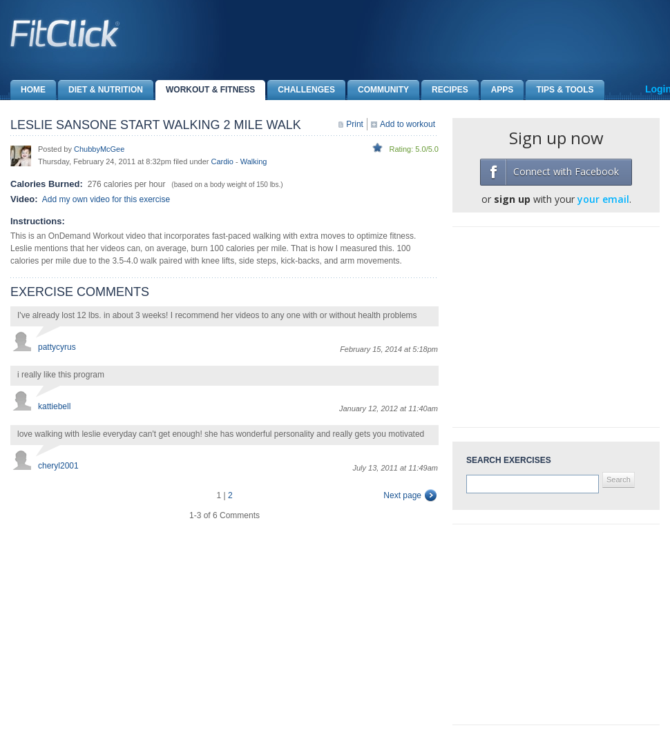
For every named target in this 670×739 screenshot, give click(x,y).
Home (28, 90)
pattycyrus (57, 347)
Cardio (222, 161)
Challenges (301, 90)
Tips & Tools (559, 90)
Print (354, 124)
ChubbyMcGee (99, 149)
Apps (497, 90)
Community (378, 90)
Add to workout (407, 124)
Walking (253, 161)
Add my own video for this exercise (106, 199)
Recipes (444, 90)
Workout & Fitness (205, 90)
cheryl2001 (58, 466)
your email (603, 199)
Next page (402, 495)
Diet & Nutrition (100, 90)
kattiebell (54, 406)
